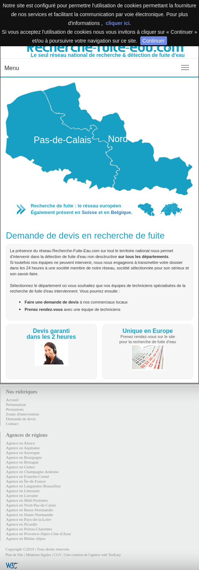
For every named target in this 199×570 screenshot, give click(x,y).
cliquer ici (118, 23)
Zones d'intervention (22, 414)
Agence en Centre (20, 467)
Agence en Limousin (23, 491)
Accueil (12, 399)
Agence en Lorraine (22, 495)
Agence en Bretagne (22, 462)
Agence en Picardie (21, 524)
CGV (57, 555)
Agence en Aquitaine (23, 448)
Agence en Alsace (20, 443)
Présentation (16, 404)
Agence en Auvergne (23, 452)
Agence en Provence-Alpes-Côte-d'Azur (38, 533)
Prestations (14, 409)
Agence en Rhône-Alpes (26, 538)
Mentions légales (38, 555)
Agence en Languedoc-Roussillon (33, 486)
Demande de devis (21, 419)
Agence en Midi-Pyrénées (27, 500)
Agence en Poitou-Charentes (29, 529)
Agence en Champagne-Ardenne (32, 471)
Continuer (153, 41)
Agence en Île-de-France (26, 481)
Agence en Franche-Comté (27, 476)
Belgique (121, 212)
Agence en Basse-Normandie (29, 510)
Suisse (89, 212)
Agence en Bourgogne (24, 457)
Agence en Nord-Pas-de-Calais (31, 505)
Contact (12, 423)
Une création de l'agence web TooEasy (92, 555)
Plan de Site (14, 555)
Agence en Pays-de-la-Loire (28, 519)
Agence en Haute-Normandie (29, 514)
